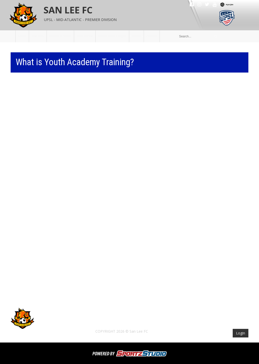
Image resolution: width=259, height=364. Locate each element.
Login (240, 333)
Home (22, 36)
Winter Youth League (112, 36)
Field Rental (85, 36)
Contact (151, 36)
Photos (136, 36)
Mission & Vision (60, 36)
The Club (38, 36)
